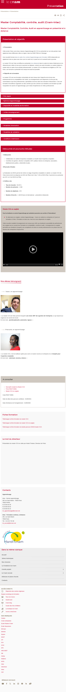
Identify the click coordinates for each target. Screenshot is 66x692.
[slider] (31, 264)
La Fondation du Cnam (9, 566)
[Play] (4, 264)
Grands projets (6, 569)
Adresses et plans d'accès (10, 576)
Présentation (5, 11)
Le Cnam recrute (7, 573)
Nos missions (6, 562)
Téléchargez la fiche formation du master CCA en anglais (18, 423)
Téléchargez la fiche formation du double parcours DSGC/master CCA (22, 427)
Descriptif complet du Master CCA (15, 387)
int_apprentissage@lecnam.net (11, 511)
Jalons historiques (7, 558)
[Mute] (59, 264)
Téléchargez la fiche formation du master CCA (15, 419)
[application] (33, 249)
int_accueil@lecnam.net (9, 523)
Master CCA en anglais (12, 391)
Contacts (4, 580)
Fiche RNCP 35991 (11, 389)
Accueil (4, 555)
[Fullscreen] (62, 264)
